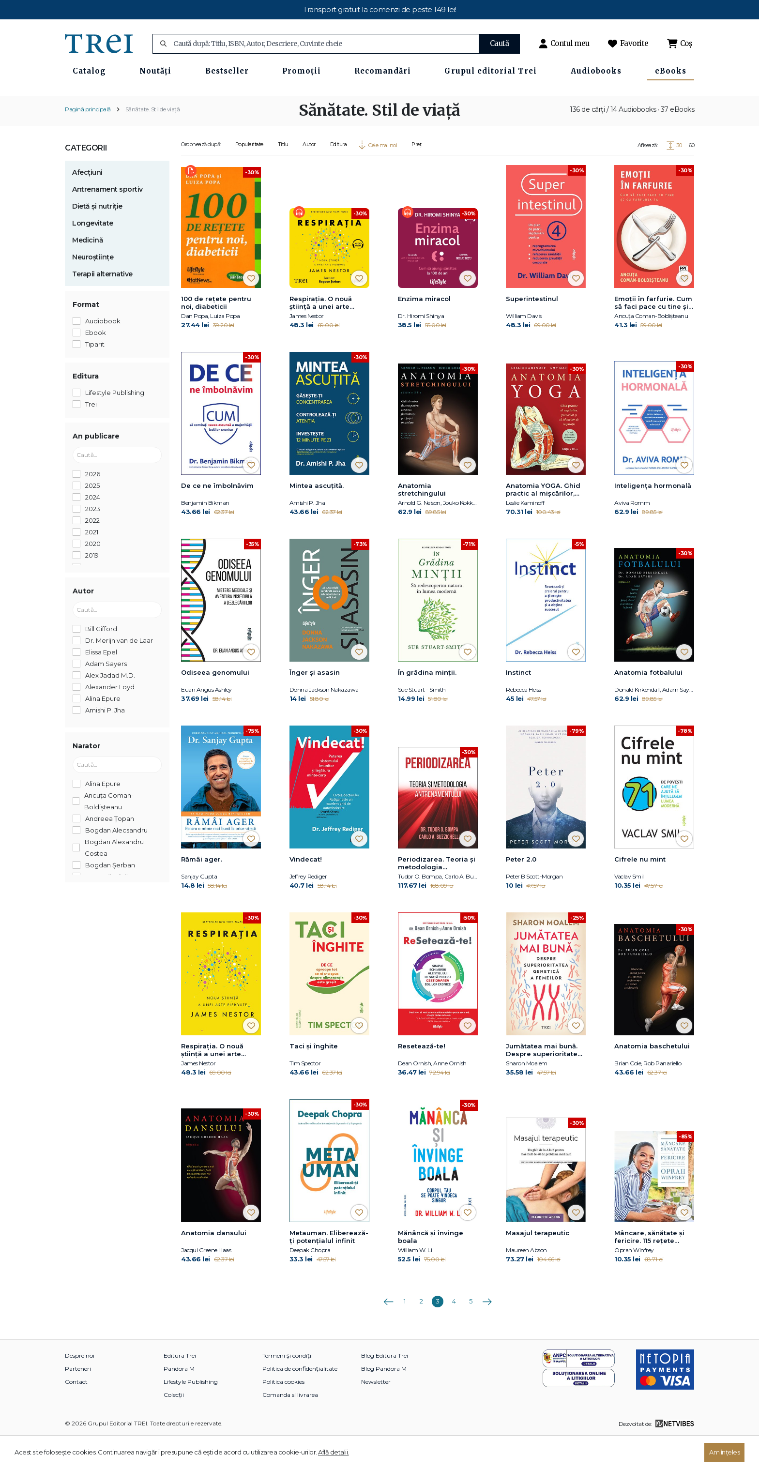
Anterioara (388, 1330)
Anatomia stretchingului (422, 521)
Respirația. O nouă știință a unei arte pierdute (320, 334)
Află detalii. (333, 1452)
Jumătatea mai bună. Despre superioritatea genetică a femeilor (544, 1082)
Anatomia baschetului (652, 1078)
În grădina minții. (427, 704)
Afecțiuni (87, 203)
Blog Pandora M (384, 1400)
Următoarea (487, 1330)
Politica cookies (283, 1413)
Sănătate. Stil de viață (152, 140)
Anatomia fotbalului (648, 704)
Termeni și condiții (287, 1387)
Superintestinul (532, 330)
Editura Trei (180, 1387)
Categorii (86, 179)
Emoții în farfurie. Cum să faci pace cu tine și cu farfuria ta (653, 334)
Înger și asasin (314, 704)
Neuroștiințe (92, 288)
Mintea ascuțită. (316, 517)
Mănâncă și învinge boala (430, 1268)
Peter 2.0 (521, 891)
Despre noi (79, 1387)
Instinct (518, 704)
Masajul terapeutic (537, 1265)
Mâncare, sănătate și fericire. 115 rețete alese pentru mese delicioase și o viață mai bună (649, 1269)
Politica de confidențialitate (299, 1400)
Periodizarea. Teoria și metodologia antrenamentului (436, 895)
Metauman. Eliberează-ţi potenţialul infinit (328, 1268)
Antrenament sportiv (107, 220)
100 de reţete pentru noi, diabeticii (216, 334)
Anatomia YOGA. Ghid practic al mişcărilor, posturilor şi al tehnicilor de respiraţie (545, 522)
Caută (499, 43)
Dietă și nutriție (97, 237)
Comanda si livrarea (290, 1426)
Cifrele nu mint (640, 891)
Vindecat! (305, 891)
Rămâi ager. (201, 891)
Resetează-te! (421, 1078)
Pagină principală (88, 140)
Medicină (87, 271)
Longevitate (92, 254)
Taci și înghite (313, 1078)
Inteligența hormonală (652, 517)
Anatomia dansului (213, 1265)
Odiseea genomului (215, 704)
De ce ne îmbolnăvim (217, 517)
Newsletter (376, 1413)
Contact (76, 1413)
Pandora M (179, 1400)
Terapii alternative (102, 305)
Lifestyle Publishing (191, 1413)
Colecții (174, 1426)
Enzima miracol (424, 330)
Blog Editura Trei (384, 1387)
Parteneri (78, 1400)
